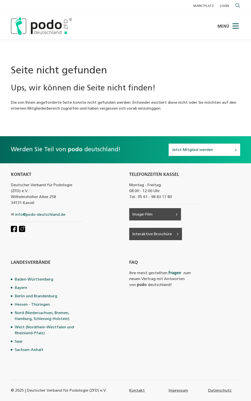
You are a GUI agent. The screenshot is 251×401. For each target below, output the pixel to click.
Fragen (174, 273)
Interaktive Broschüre (152, 234)
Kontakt (137, 391)
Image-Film (142, 215)
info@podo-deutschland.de (40, 215)
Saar (19, 342)
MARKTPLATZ (203, 6)
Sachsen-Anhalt (29, 350)
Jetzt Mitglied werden (192, 150)
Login (224, 6)
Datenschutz (220, 391)
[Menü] (236, 26)
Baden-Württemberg (34, 280)
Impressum (178, 391)
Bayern (21, 288)
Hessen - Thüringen (32, 305)
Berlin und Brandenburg (36, 296)
